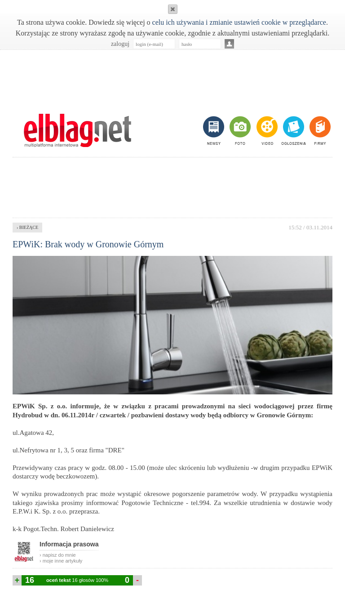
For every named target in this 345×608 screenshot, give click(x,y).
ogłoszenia (292, 130)
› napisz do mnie (58, 555)
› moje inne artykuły (61, 560)
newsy (214, 130)
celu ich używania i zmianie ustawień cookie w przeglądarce (239, 22)
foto (239, 130)
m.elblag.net (77, 130)
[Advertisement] (172, 76)
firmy (319, 130)
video (266, 130)
